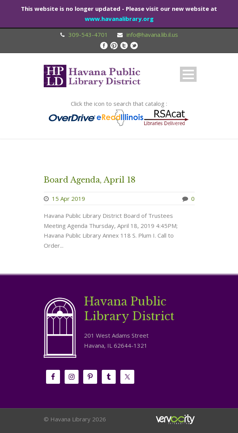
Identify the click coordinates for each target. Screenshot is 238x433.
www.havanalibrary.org (119, 18)
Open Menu (188, 74)
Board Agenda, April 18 (89, 180)
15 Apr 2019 (68, 198)
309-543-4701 (88, 34)
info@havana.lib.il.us (152, 34)
